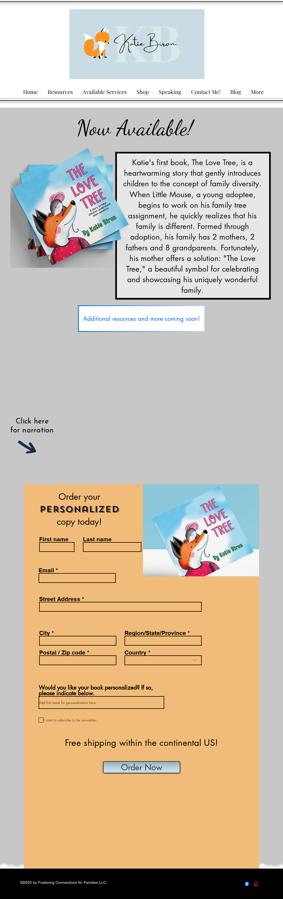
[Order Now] (141, 767)
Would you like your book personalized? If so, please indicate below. (96, 690)
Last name (97, 539)
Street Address (59, 599)
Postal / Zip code (62, 652)
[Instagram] (256, 884)
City (44, 633)
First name (54, 539)
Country (136, 652)
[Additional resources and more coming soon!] (141, 318)
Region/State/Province (155, 633)
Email (46, 570)
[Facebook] (247, 884)
